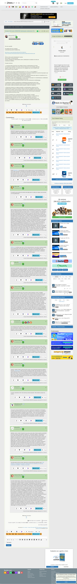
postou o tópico (61, 306)
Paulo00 (17, 386)
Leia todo (56, 72)
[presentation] (8, 539)
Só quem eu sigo (11, 522)
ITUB (64, 142)
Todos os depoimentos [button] (62, 79)
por (62, 286)
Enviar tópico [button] (44, 520)
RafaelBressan (18, 404)
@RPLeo (13, 247)
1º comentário (40, 522)
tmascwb (11, 35)
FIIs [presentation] (59, 125)
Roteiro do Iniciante (43, 571)
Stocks (29, 572)
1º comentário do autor (32, 522)
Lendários (31, 110)
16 (37, 31)
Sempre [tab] (70, 276)
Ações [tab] (59, 278)
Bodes (60, 269)
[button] (5, 3)
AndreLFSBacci (18, 143)
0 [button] (24, 110)
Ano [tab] (63, 276)
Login (66, 3)
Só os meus (18, 522)
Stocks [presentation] (64, 125)
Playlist (65, 269)
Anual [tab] (66, 276)
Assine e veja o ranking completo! (62, 179)
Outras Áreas (62, 301)
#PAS (40, 572)
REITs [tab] (69, 278)
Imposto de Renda (31, 577)
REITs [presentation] (69, 125)
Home (6, 21)
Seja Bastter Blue (42, 576)
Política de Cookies (72, 579)
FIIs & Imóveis (30, 573)
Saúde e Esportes (42, 573)
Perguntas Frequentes (55, 572)
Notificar (45, 522)
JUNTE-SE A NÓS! (62, 217)
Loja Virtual (53, 571)
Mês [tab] (60, 276)
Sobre (52, 576)
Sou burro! (9, 542)
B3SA (64, 176)
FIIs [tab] (62, 278)
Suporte (52, 573)
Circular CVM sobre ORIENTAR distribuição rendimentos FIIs (20, 31)
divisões (70, 94)
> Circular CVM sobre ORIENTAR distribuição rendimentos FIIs (37, 527)
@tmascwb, (16, 170)
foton (16, 262)
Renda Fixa (30, 576)
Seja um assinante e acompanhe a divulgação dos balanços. (56, 191)
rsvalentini (17, 320)
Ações (29, 571)
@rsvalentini (17, 370)
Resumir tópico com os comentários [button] (34, 520)
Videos (54, 269)
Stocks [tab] (65, 278)
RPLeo (16, 186)
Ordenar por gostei (27, 120)
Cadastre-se (70, 3)
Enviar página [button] (47, 21)
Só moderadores (24, 522)
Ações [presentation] (55, 125)
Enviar (8, 545)
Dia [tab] (53, 276)
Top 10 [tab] (55, 278)
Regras (52, 577)
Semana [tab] (56, 276)
